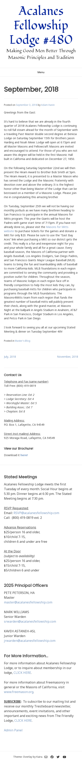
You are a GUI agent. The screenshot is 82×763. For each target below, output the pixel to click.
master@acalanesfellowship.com (28, 602)
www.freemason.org (18, 692)
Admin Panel (13, 730)
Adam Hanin (48, 104)
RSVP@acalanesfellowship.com (36, 513)
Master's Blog (22, 340)
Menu (41, 72)
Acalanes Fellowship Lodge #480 (41, 25)
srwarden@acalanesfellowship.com (30, 621)
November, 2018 (67, 356)
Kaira (39, 756)
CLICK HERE (22, 672)
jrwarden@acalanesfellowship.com (29, 640)
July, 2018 (10, 356)
